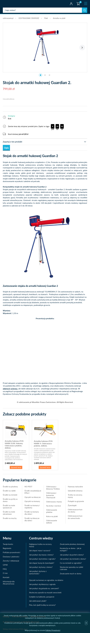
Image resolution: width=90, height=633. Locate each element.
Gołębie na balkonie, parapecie (41, 597)
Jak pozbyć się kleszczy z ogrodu (42, 584)
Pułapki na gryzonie (76, 501)
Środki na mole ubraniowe (9, 513)
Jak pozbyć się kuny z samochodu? (38, 572)
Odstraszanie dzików (51, 521)
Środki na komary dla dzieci (31, 513)
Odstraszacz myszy (54, 501)
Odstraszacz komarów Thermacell (51, 495)
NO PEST (28, 486)
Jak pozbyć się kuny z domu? (40, 567)
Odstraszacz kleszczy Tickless (53, 487)
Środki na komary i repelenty (32, 506)
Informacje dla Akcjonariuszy (9, 582)
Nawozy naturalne (75, 486)
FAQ (5, 569)
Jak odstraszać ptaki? (37, 601)
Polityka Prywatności (52, 630)
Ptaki (46, 18)
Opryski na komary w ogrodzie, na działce (46, 580)
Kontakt (6, 577)
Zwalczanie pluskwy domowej (72, 544)
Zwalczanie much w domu (70, 573)
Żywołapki (72, 505)
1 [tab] (40, 75)
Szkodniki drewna (75, 490)
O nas (5, 573)
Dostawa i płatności (11, 556)
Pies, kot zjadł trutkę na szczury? (42, 605)
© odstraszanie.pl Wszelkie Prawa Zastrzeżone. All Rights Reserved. (45, 402)
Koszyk (78, 1)
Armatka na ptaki (59, 18)
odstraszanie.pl (12, 4)
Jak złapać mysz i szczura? (39, 550)
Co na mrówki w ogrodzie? (71, 563)
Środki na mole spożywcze (9, 506)
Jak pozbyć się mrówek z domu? (73, 559)
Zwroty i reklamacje (11, 561)
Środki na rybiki (9, 490)
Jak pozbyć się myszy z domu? (41, 555)
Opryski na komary (32, 501)
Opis (6, 147)
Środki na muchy (10, 518)
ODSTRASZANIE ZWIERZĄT (29, 18)
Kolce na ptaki (52, 516)
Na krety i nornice (53, 506)
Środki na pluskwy (10, 486)
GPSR (5, 565)
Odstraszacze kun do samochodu (75, 517)
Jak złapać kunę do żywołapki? (41, 563)
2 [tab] (45, 75)
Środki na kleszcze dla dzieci (31, 519)
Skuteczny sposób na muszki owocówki (45, 592)
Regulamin (7, 548)
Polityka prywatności (11, 552)
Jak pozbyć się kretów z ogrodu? (42, 559)
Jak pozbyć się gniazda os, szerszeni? (44, 588)
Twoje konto (71, 4)
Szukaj (84, 10)
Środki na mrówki (10, 495)
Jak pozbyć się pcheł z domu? (72, 555)
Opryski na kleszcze (32, 497)
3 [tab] (49, 75)
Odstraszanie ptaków (51, 511)
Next (82, 47)
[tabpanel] (45, 46)
